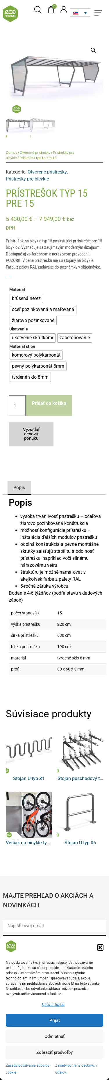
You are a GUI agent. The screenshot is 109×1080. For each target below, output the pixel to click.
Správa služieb (53, 1009)
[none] (80, 12)
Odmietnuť (54, 1040)
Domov (11, 153)
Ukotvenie (18, 329)
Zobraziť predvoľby (54, 1056)
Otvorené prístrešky (35, 153)
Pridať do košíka (49, 403)
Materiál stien (22, 347)
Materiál (17, 290)
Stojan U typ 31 (28, 778)
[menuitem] (80, 12)
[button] (100, 951)
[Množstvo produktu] (17, 405)
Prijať (54, 1024)
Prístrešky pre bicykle (27, 179)
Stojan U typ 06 (80, 842)
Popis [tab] (19, 487)
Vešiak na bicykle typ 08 (31, 842)
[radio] (26, 298)
